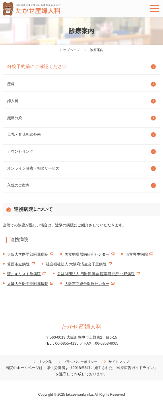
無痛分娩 (14, 118)
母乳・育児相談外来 (24, 134)
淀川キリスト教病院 (24, 274)
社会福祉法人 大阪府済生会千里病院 (76, 264)
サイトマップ (118, 362)
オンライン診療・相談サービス (33, 168)
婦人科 (12, 101)
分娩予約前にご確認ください (37, 66)
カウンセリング (20, 151)
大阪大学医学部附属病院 (27, 254)
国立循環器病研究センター (87, 254)
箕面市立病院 (18, 264)
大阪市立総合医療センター (87, 283)
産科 (11, 84)
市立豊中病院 (136, 254)
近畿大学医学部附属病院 (27, 283)
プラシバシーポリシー (80, 362)
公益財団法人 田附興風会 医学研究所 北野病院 (96, 274)
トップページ (69, 50)
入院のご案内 (18, 185)
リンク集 (45, 362)
